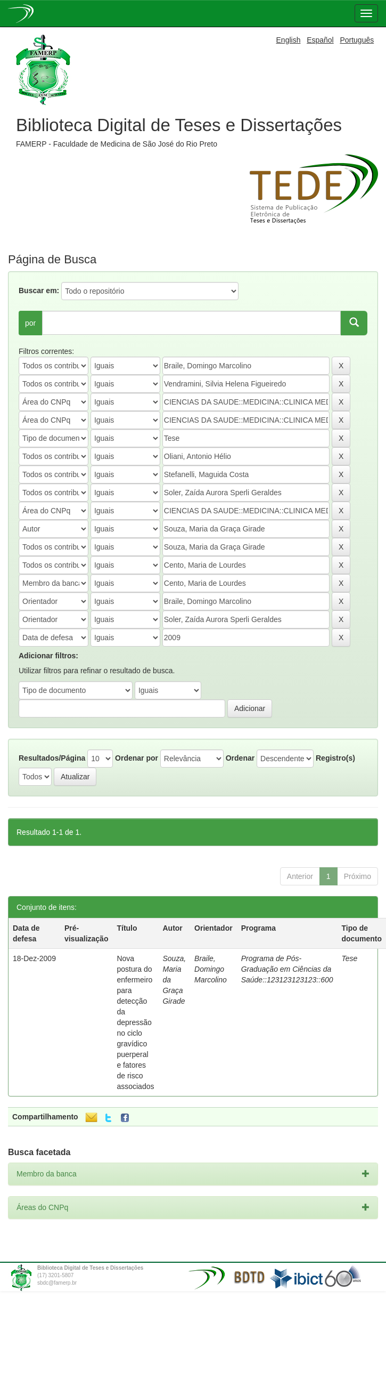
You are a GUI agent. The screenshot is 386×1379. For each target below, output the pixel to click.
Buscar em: (39, 290)
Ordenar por (136, 758)
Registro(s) (335, 758)
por (30, 323)
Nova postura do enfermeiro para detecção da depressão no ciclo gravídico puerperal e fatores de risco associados (135, 1022)
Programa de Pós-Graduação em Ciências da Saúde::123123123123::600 (287, 969)
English (288, 40)
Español (320, 40)
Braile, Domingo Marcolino (210, 969)
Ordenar (240, 758)
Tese (350, 958)
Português (357, 40)
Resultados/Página (52, 758)
